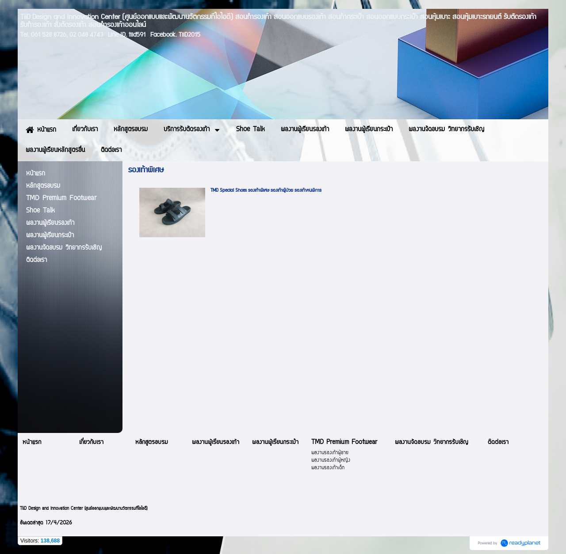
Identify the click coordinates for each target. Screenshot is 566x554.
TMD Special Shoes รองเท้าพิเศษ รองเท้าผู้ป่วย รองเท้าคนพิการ (265, 190)
